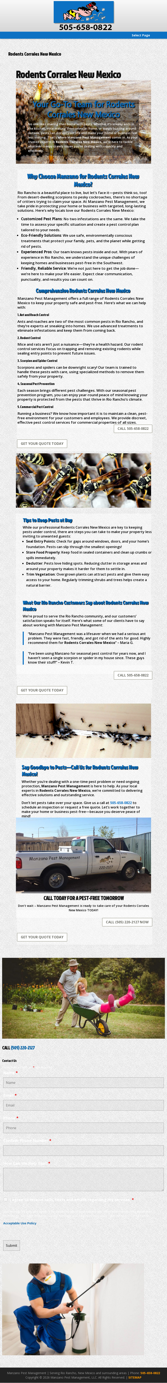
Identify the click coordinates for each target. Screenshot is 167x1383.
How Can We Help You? (26, 1163)
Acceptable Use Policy (19, 1223)
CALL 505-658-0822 (133, 428)
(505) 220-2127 (23, 1048)
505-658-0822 (150, 1373)
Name (10, 1072)
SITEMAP (135, 1377)
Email (10, 1095)
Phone (10, 1117)
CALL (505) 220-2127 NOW (127, 922)
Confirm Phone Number (27, 1140)
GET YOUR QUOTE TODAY (42, 443)
